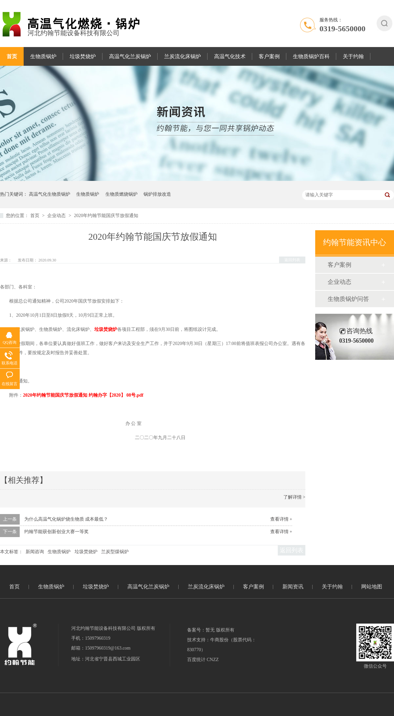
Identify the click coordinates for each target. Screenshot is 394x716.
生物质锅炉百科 (311, 56)
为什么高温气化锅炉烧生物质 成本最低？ (66, 519)
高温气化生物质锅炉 (49, 194)
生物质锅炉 (43, 56)
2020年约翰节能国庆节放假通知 (106, 215)
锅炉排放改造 (157, 194)
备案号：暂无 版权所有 (210, 630)
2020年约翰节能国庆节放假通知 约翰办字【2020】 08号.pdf (83, 395)
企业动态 (57, 215)
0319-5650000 (342, 28)
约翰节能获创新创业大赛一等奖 (56, 531)
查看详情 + (281, 519)
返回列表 (292, 260)
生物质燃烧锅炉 (121, 194)
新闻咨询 (35, 551)
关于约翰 (353, 56)
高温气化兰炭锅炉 (130, 56)
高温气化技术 (230, 56)
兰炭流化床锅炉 (182, 56)
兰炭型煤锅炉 (115, 551)
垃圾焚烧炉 (83, 56)
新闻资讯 (292, 586)
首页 (12, 56)
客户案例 (269, 56)
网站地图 (371, 586)
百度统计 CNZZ (203, 659)
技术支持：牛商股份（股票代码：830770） (221, 644)
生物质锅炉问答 (348, 299)
